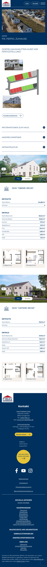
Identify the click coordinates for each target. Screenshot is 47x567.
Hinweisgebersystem (23, 487)
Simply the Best (23, 503)
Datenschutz (23, 479)
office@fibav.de (38, 559)
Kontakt (35, 3)
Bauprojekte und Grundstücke (23, 529)
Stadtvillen (23, 517)
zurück (4, 36)
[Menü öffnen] (43, 3)
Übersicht (23, 510)
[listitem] (12, 91)
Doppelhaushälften (23, 521)
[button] (3, 563)
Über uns (23, 542)
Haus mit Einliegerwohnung (23, 524)
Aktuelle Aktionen (23, 500)
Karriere (23, 548)
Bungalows (23, 514)
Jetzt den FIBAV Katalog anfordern (23, 455)
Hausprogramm (23, 508)
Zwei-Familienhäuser (23, 523)
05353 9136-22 (25, 418)
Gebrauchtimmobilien (23, 533)
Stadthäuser (23, 516)
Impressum (23, 483)
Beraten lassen (21, 434)
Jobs (27, 3)
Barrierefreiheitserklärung (23, 491)
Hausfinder (23, 512)
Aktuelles (23, 550)
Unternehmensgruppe (23, 546)
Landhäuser (23, 519)
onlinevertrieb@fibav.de (25, 420)
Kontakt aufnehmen (10, 115)
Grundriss (27, 178)
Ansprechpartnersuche (23, 538)
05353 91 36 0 (20, 561)
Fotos (18, 178)
